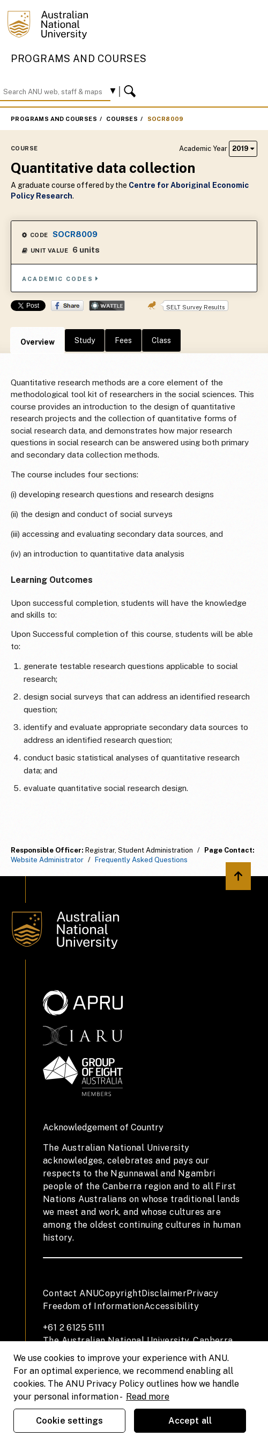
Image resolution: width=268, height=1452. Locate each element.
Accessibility (171, 1306)
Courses (122, 119)
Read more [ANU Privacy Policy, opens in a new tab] (147, 1397)
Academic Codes (60, 278)
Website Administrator (47, 860)
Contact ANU (71, 1293)
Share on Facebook (67, 305)
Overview (37, 342)
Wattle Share (107, 305)
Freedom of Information (93, 1306)
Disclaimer (164, 1293)
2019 (243, 149)
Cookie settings (69, 1421)
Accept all (190, 1421)
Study (85, 340)
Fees (123, 340)
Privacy (203, 1293)
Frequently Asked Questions (141, 860)
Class (161, 340)
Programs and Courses (79, 58)
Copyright (120, 1293)
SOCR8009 (165, 119)
